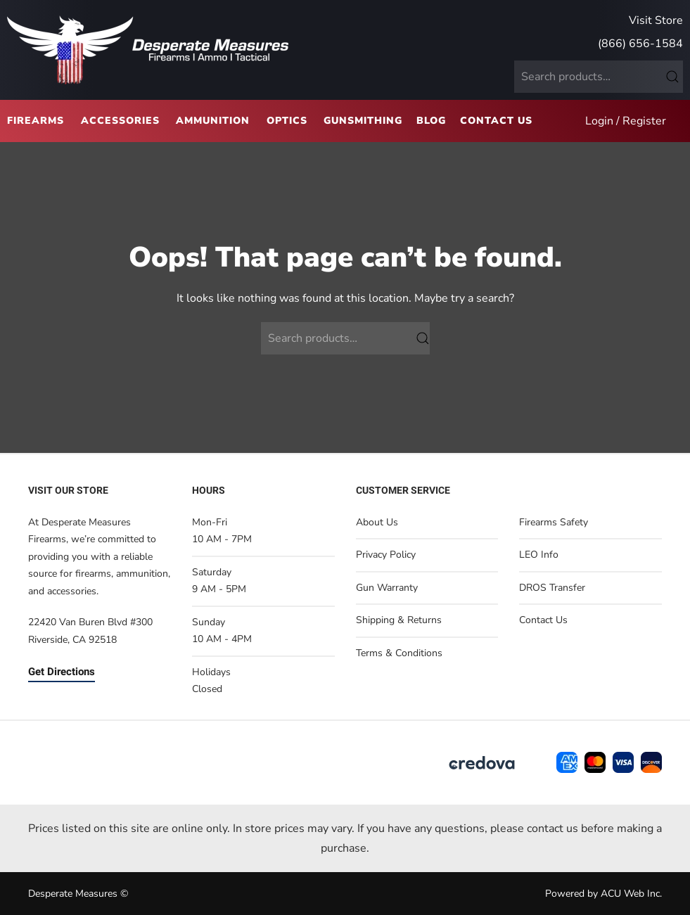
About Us (377, 522)
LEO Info (538, 554)
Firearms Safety (553, 522)
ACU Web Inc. (631, 893)
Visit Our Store (68, 490)
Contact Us (496, 120)
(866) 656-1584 (640, 43)
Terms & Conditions (399, 653)
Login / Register (625, 121)
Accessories (120, 120)
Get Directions (61, 671)
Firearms (35, 120)
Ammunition (213, 120)
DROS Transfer (552, 587)
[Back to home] (147, 49)
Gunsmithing (363, 120)
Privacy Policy (386, 554)
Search (672, 76)
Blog (431, 120)
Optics (287, 120)
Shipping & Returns (399, 620)
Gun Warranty (387, 587)
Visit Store (656, 20)
